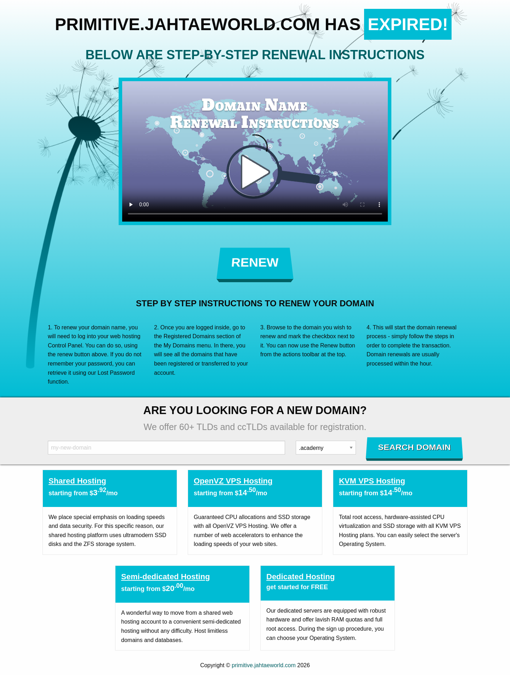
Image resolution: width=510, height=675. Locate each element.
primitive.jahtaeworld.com (264, 665)
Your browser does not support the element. (255, 151)
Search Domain (414, 447)
